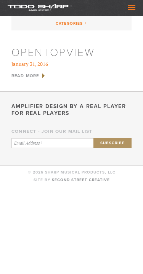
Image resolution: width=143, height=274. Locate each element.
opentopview (53, 52)
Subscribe (112, 143)
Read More (25, 76)
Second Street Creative (81, 180)
